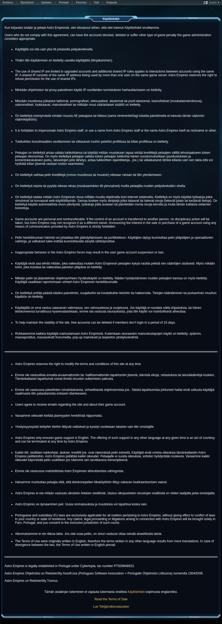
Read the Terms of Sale (110, 599)
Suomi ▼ (211, 2)
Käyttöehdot (136, 592)
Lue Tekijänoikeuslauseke (111, 606)
